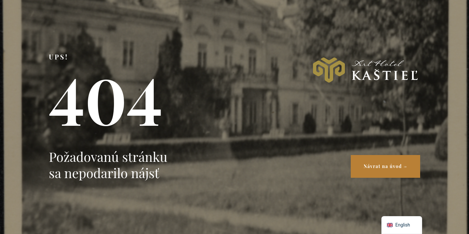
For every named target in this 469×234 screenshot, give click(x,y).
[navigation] (401, 225)
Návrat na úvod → (385, 166)
